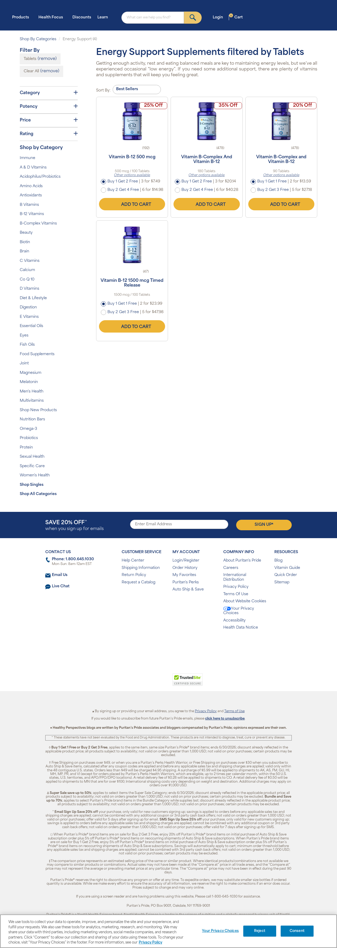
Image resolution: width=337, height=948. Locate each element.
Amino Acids (31, 186)
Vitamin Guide (287, 568)
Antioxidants (31, 195)
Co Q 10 (27, 280)
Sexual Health (32, 457)
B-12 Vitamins (32, 214)
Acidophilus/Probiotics (40, 177)
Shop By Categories (38, 39)
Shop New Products (38, 410)
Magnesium (30, 373)
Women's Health (35, 475)
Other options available (132, 175)
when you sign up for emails (74, 525)
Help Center (133, 561)
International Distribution (234, 577)
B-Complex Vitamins (38, 224)
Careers (230, 568)
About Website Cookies (244, 601)
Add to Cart (132, 204)
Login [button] (219, 17)
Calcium (27, 270)
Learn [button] (104, 17)
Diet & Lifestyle (33, 298)
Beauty (26, 233)
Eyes (24, 336)
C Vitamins (29, 261)
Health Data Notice (240, 628)
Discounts (81, 17)
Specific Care (32, 466)
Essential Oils (31, 326)
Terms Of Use (235, 594)
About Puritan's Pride (242, 561)
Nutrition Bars (32, 419)
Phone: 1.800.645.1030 (73, 559)
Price (49, 120)
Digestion (28, 307)
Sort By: (103, 91)
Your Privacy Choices (238, 611)
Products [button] (22, 17)
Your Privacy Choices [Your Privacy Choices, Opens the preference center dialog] (220, 931)
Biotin (25, 242)
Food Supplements (37, 354)
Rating (49, 133)
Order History (184, 568)
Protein (26, 448)
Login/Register (185, 561)
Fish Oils (27, 345)
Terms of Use (234, 711)
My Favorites (184, 575)
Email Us (59, 575)
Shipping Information (141, 568)
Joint (24, 363)
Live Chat (61, 586)
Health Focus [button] (52, 17)
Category (49, 92)
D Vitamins (29, 289)
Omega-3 (28, 429)
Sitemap (281, 582)
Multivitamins (32, 401)
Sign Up (264, 524)
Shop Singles (31, 485)
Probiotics (29, 438)
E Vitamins (29, 317)
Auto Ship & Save (188, 590)
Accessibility (234, 621)
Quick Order (285, 575)
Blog (278, 561)
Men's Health (31, 392)
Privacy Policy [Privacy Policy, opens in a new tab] (150, 942)
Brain (24, 251)
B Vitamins (29, 205)
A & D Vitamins (33, 168)
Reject (259, 931)
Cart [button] (236, 17)
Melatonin (29, 382)
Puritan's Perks (185, 582)
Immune (27, 158)
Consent (297, 931)
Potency (49, 106)
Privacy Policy (236, 587)
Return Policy (134, 575)
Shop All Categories (38, 494)
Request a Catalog (138, 582)
